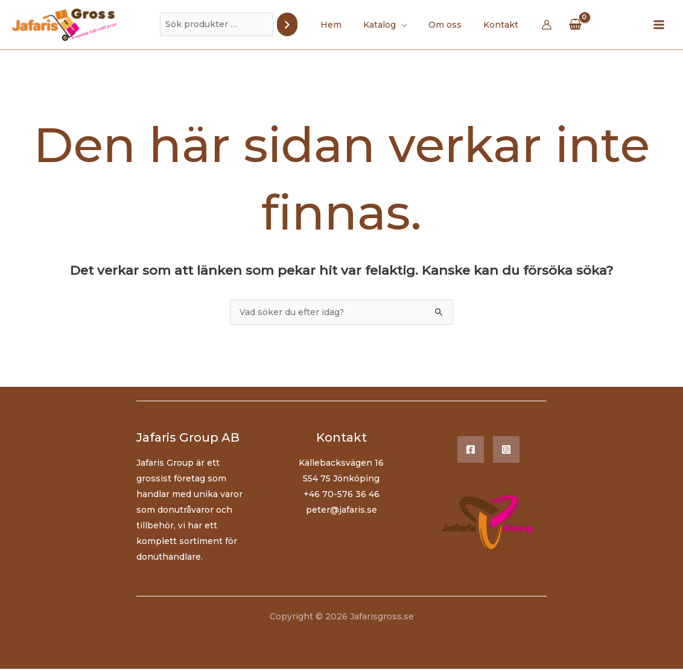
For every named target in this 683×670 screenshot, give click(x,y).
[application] (403, 25)
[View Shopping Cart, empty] (565, 24)
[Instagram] (506, 450)
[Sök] (297, 24)
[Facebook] (470, 450)
